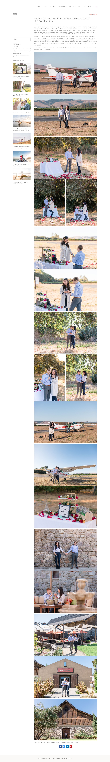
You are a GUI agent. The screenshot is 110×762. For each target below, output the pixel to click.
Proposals (72, 7)
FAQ (85, 7)
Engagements (62, 7)
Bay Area (46, 742)
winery (76, 742)
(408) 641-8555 (56, 758)
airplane (38, 742)
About (45, 7)
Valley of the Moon (70, 742)
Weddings (52, 7)
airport (42, 742)
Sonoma (50, 742)
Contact (91, 7)
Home (38, 7)
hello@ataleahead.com (67, 758)
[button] (96, 6)
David (37, 24)
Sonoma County (55, 742)
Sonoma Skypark (62, 742)
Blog (79, 7)
